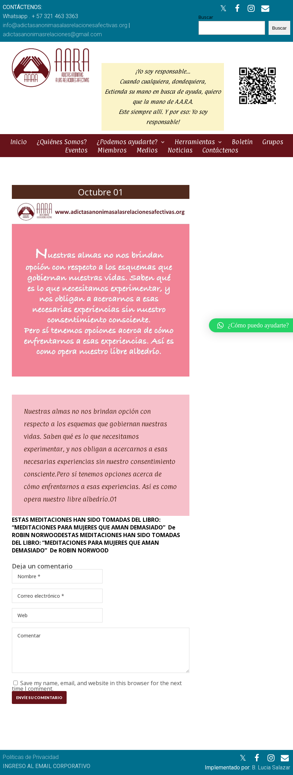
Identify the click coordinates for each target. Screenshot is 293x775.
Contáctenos (220, 150)
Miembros (112, 150)
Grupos (272, 142)
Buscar (205, 17)
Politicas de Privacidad (31, 757)
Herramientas (194, 142)
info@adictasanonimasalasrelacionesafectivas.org (65, 25)
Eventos (76, 150)
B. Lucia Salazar (271, 767)
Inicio (18, 142)
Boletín (242, 142)
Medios (147, 150)
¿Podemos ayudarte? (127, 142)
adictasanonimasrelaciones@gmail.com (52, 34)
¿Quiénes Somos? (62, 142)
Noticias (180, 150)
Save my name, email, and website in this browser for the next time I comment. (97, 685)
